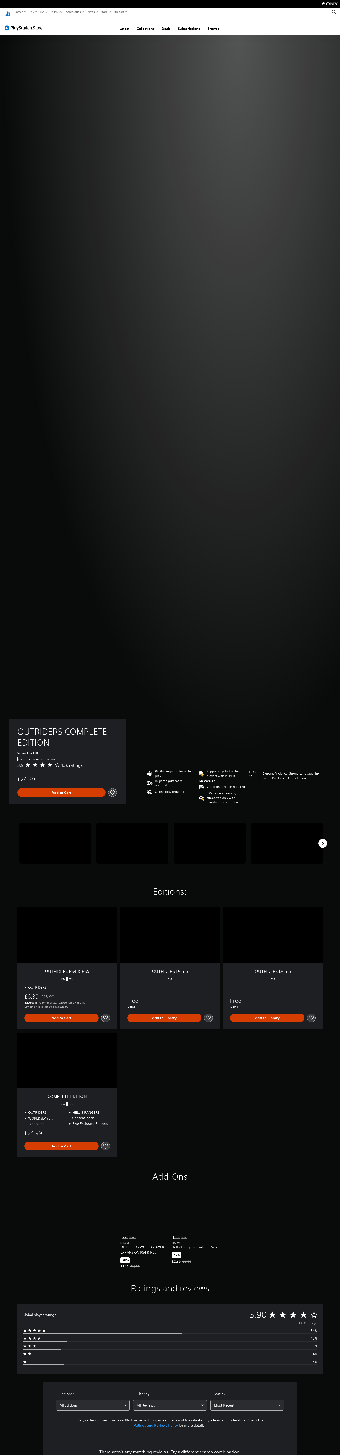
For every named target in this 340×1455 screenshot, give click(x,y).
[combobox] (93, 1401)
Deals (166, 24)
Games (19, 12)
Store (104, 12)
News (91, 12)
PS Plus (55, 12)
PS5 (31, 12)
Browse (213, 24)
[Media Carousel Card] (55, 839)
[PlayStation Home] (8, 12)
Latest (124, 24)
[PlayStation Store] (24, 23)
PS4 (42, 12)
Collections (146, 24)
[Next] (322, 839)
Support (119, 12)
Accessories (73, 12)
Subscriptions (189, 24)
